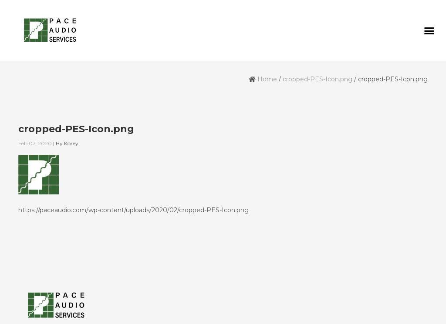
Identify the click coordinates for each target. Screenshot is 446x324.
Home (267, 79)
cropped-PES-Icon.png (317, 79)
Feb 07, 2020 (35, 143)
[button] (429, 30)
